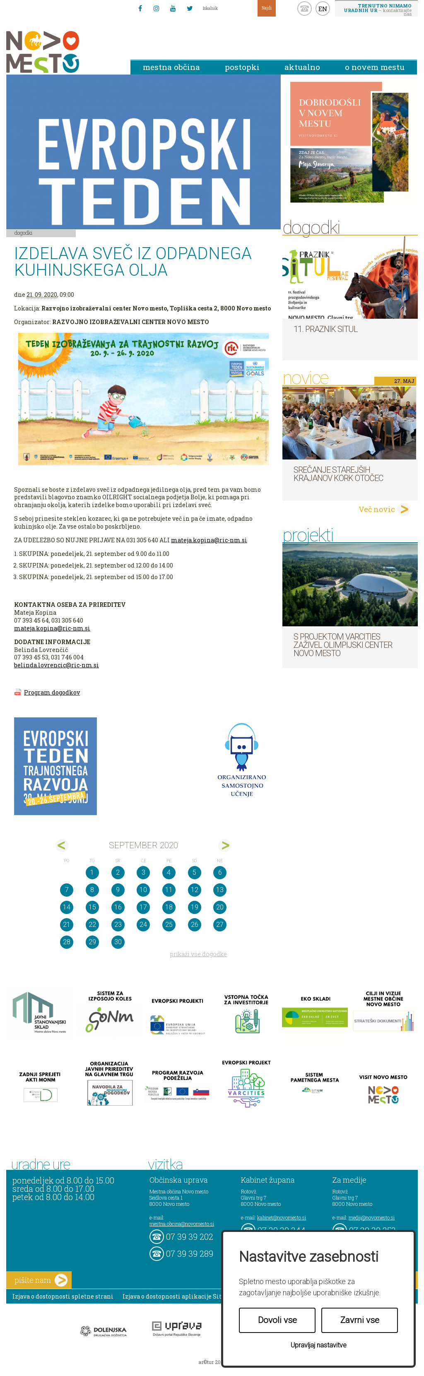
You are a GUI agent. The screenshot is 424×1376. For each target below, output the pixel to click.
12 (194, 890)
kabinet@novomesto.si (281, 1217)
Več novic (377, 509)
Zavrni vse (359, 1320)
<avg (61, 845)
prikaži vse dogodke (198, 954)
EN (323, 9)
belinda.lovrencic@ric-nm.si (56, 665)
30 (118, 942)
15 (92, 907)
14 (66, 907)
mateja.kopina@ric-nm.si (209, 540)
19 (194, 907)
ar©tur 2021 (212, 1362)
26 (194, 925)
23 (118, 925)
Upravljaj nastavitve (319, 1345)
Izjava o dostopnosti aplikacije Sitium (178, 1296)
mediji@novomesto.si (372, 1217)
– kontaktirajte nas (378, 9)
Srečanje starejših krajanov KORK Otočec (338, 474)
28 (66, 942)
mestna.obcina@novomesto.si (181, 1223)
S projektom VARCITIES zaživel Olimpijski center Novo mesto (343, 645)
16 (118, 907)
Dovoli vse (277, 1320)
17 (143, 907)
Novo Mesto (62, 52)
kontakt (304, 8)
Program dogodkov (52, 692)
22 (92, 925)
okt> (224, 845)
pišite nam (40, 1280)
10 (143, 890)
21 (66, 925)
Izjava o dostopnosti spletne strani (62, 1296)
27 (220, 925)
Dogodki (23, 232)
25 (169, 925)
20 (220, 907)
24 (143, 925)
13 (220, 890)
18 (169, 907)
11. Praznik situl (326, 329)
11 (169, 890)
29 (92, 942)
